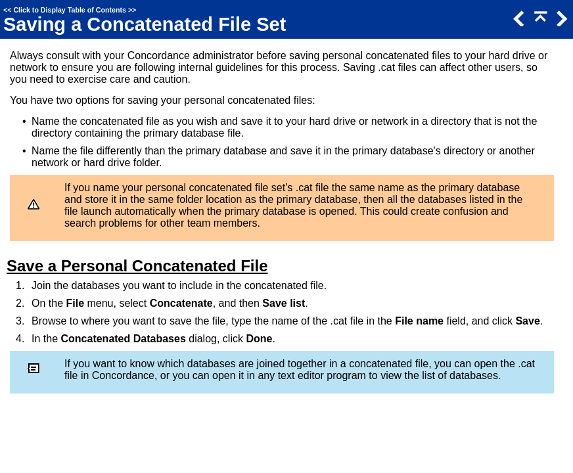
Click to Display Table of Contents (69, 10)
